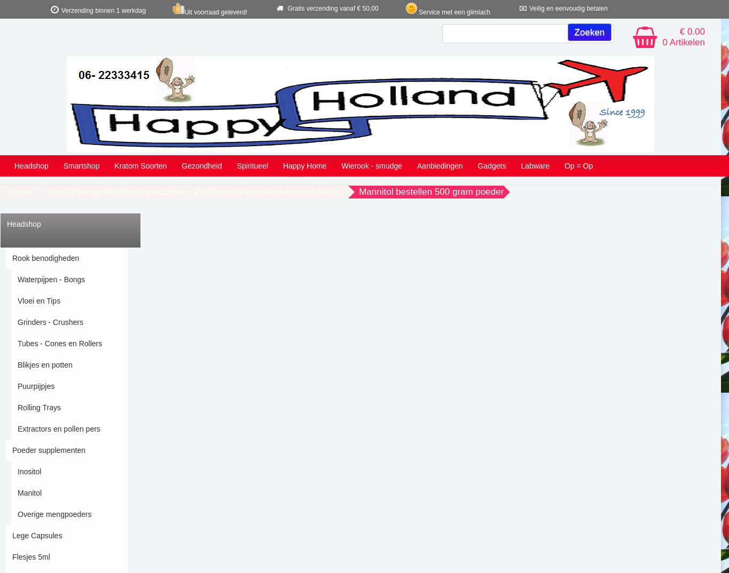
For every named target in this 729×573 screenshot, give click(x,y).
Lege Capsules (37, 535)
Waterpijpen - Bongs (51, 279)
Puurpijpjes (36, 386)
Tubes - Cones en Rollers (60, 343)
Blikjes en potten (45, 365)
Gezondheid (202, 166)
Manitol (30, 493)
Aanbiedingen (440, 166)
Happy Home (305, 166)
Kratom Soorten (140, 166)
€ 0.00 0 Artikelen (684, 37)
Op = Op (579, 166)
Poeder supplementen (48, 450)
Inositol (29, 471)
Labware (535, 166)
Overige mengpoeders (55, 514)
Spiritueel (252, 166)
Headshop (31, 166)
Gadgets (492, 166)
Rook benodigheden (45, 258)
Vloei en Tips (39, 301)
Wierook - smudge (372, 166)
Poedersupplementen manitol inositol (269, 192)
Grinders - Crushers (50, 322)
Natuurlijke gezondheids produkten (117, 192)
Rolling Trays (39, 407)
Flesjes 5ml (31, 557)
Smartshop (82, 166)
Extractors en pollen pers (59, 429)
